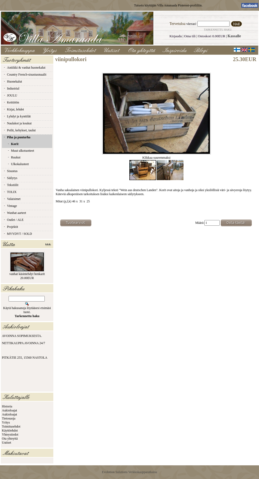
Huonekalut (12, 81)
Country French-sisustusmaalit (24, 74)
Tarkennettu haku (218, 29)
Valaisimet (12, 199)
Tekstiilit (10, 185)
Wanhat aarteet (14, 213)
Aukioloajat (9, 410)
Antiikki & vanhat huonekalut (24, 67)
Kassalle (234, 36)
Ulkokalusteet (18, 164)
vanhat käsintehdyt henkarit (27, 274)
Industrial (11, 88)
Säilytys (10, 178)
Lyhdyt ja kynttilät (17, 116)
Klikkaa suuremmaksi (156, 156)
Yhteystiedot (10, 434)
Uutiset (6, 442)
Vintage (10, 206)
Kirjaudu (176, 36)
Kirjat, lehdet (13, 109)
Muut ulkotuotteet (20, 151)
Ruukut (13, 157)
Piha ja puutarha (16, 137)
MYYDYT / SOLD (17, 234)
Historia (7, 406)
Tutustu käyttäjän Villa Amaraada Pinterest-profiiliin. (168, 5)
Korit (12, 144)
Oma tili (190, 36)
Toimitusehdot (11, 426)
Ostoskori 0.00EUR (212, 36)
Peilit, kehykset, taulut (19, 130)
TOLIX (10, 192)
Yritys (6, 422)
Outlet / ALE (13, 220)
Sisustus (10, 171)
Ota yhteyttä (10, 438)
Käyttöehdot (10, 430)
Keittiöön (11, 102)
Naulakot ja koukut (17, 123)
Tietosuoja (8, 418)
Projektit (10, 227)
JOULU (10, 95)
